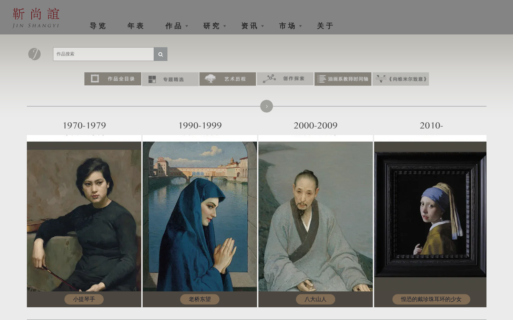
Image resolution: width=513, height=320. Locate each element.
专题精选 (170, 79)
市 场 (287, 26)
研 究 (211, 26)
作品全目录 (112, 79)
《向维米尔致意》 (400, 79)
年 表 (135, 26)
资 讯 (249, 26)
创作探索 (285, 79)
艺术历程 (227, 79)
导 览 (97, 26)
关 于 (325, 26)
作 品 (173, 26)
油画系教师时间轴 (343, 79)
